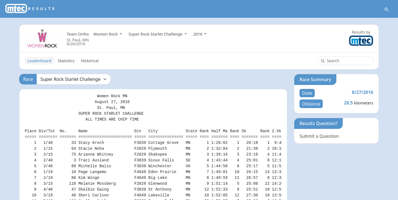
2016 (198, 34)
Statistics (66, 60)
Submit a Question (319, 136)
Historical (90, 60)
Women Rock (106, 34)
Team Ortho (78, 34)
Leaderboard (39, 60)
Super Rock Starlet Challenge (156, 34)
